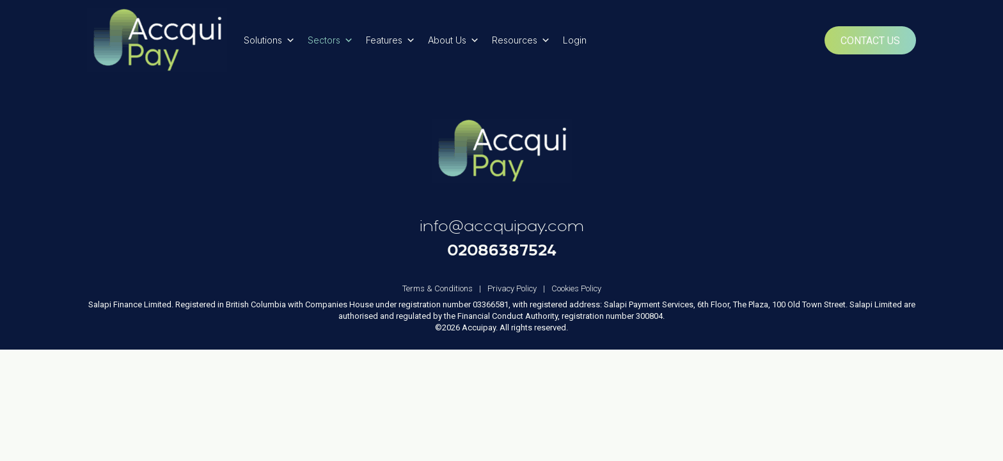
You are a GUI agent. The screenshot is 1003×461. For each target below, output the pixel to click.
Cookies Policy (576, 288)
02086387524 (502, 250)
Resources (521, 40)
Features (390, 40)
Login (575, 40)
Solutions (269, 40)
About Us (453, 40)
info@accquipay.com (502, 226)
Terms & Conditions (444, 288)
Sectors (330, 40)
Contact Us (870, 41)
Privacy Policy (519, 288)
